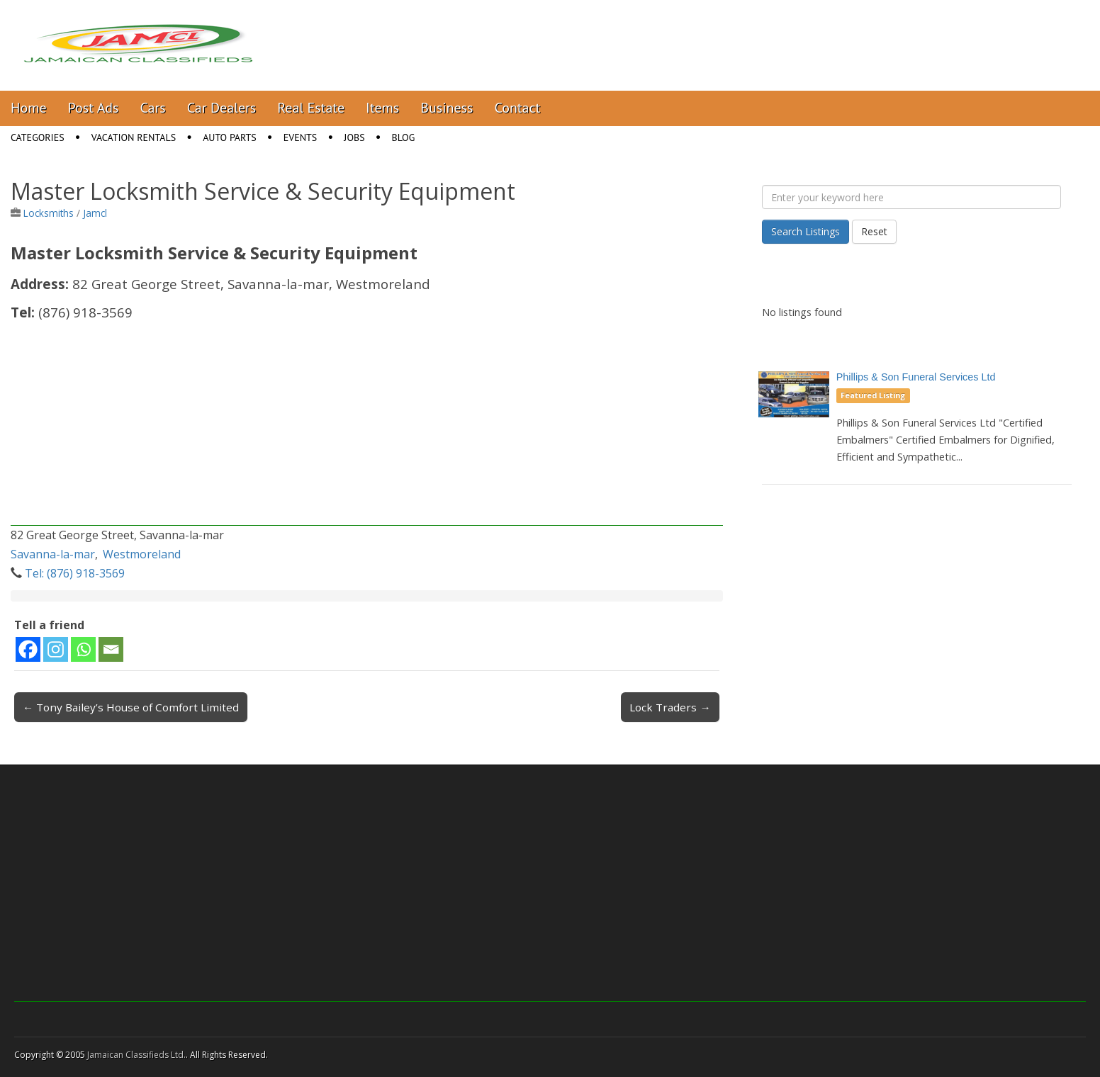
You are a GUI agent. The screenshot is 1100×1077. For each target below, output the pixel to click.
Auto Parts (230, 137)
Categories (37, 137)
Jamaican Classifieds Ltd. (136, 1055)
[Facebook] (28, 649)
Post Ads (93, 107)
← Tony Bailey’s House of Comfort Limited (131, 707)
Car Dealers (222, 107)
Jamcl (95, 213)
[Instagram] (55, 649)
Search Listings (805, 231)
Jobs (354, 137)
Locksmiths (48, 213)
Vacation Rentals (133, 137)
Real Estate (310, 107)
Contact (517, 107)
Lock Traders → (669, 707)
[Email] (111, 649)
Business (446, 107)
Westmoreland (142, 554)
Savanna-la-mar (53, 554)
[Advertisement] (367, 426)
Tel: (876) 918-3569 (75, 573)
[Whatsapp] (83, 649)
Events (301, 137)
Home (29, 107)
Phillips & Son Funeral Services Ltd (916, 377)
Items (382, 107)
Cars (153, 107)
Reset (874, 231)
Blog (403, 137)
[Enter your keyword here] (911, 197)
